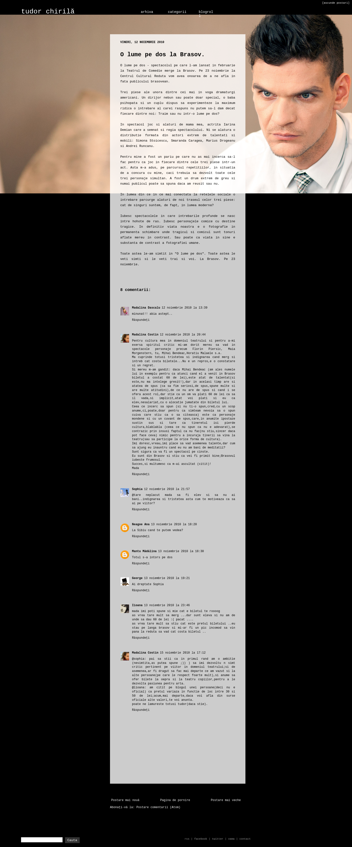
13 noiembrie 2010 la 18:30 (181, 551)
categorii (177, 12)
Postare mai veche (226, 800)
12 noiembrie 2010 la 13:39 (184, 308)
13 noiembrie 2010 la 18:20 (174, 524)
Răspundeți (141, 320)
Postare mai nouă (125, 800)
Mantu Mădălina (144, 551)
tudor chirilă (48, 11)
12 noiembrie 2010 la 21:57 (167, 489)
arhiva (147, 12)
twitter (217, 838)
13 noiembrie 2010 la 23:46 (167, 605)
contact (245, 838)
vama (231, 838)
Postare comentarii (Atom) (158, 807)
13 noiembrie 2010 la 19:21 (167, 578)
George (137, 578)
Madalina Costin (145, 334)
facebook (200, 838)
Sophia (137, 489)
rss (187, 838)
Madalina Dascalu (146, 308)
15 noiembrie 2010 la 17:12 (183, 653)
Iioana (137, 605)
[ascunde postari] (336, 2)
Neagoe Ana (141, 524)
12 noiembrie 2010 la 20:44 (183, 334)
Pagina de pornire (175, 800)
